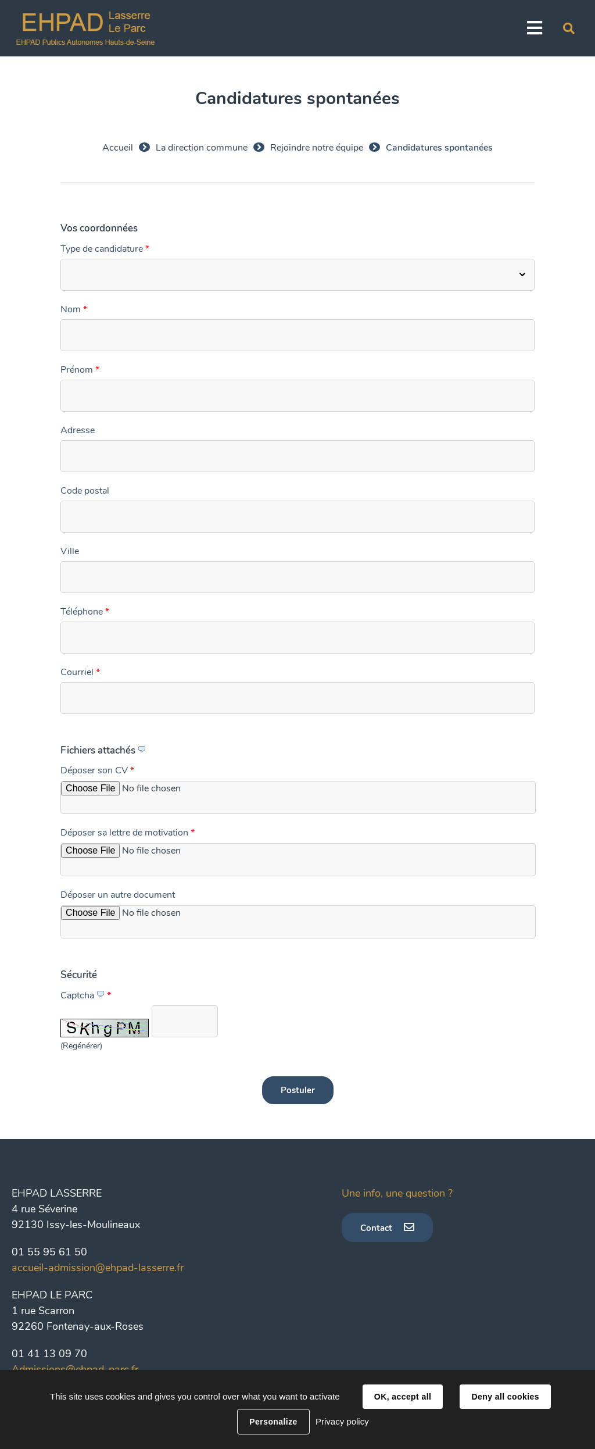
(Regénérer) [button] (81, 1045)
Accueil (117, 147)
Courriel (80, 672)
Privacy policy (342, 1421)
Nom (73, 309)
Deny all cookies (505, 1396)
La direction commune (202, 147)
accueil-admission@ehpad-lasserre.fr (98, 1268)
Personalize (273, 1421)
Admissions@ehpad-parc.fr (75, 1369)
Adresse (77, 430)
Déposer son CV (97, 770)
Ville (69, 551)
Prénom (79, 369)
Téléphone (84, 611)
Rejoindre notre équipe (316, 147)
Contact (376, 1228)
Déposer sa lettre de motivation (127, 832)
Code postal (84, 490)
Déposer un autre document (117, 894)
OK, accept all (402, 1396)
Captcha (85, 995)
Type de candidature (104, 248)
